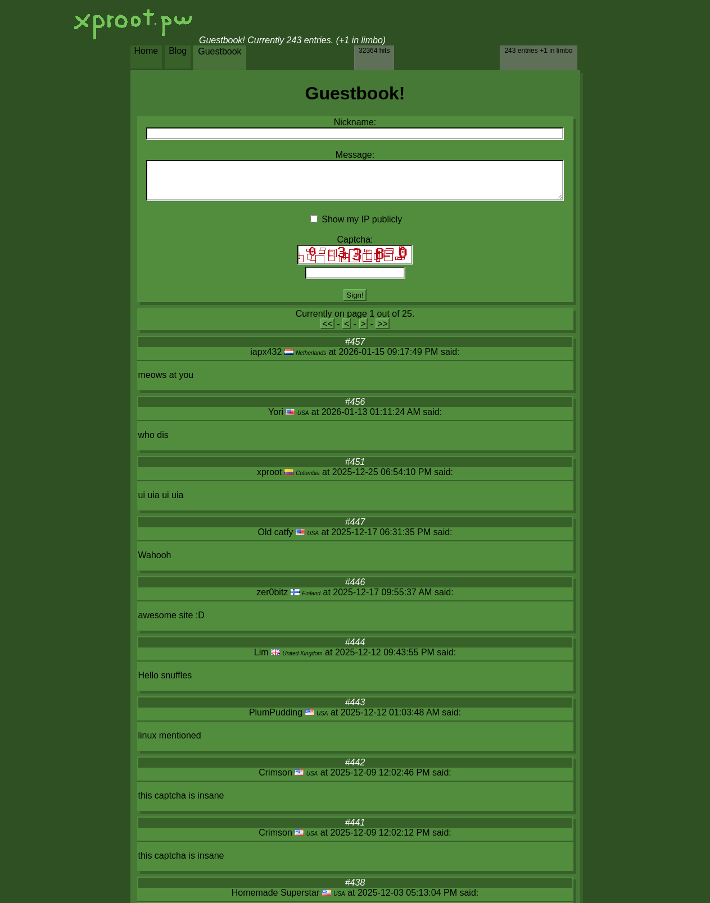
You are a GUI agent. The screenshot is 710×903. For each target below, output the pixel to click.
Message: (355, 154)
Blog (178, 51)
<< (327, 324)
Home (146, 51)
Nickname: (355, 122)
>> (382, 324)
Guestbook (219, 51)
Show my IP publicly (362, 219)
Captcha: (355, 239)
